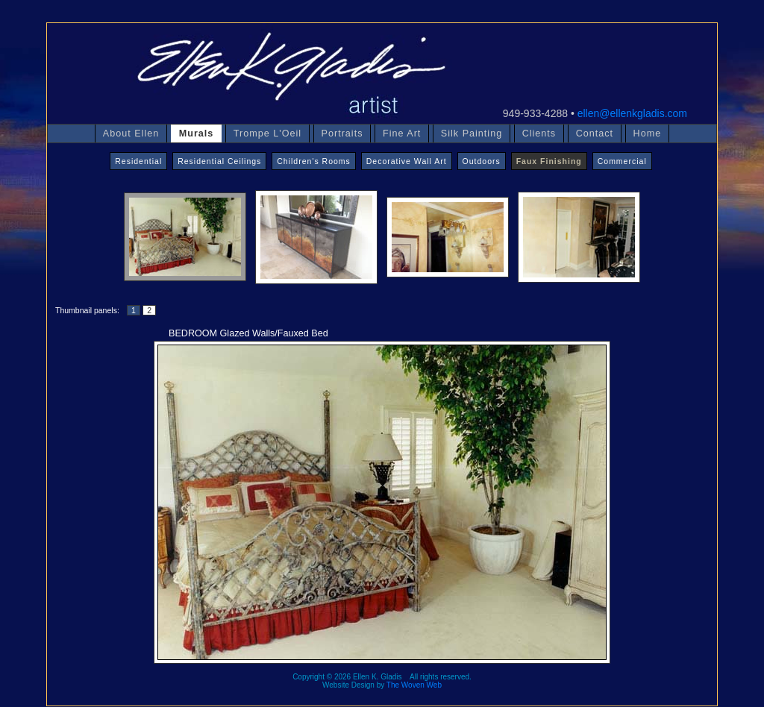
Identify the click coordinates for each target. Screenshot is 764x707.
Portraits (342, 133)
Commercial (622, 161)
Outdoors (482, 161)
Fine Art (402, 133)
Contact (594, 133)
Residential (138, 161)
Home (647, 133)
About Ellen (131, 133)
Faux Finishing (549, 161)
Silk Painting (471, 133)
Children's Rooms (314, 161)
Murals (196, 133)
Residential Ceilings (219, 161)
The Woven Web (414, 685)
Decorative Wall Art (406, 161)
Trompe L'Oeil (267, 133)
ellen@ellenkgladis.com (632, 113)
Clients (539, 133)
